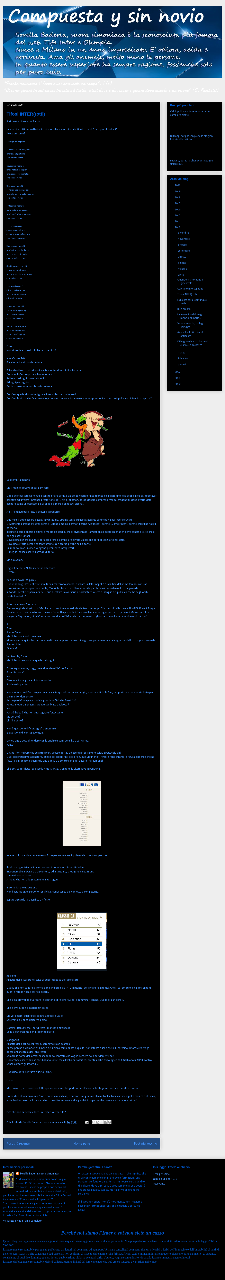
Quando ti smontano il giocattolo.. (190, 281)
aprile (181, 274)
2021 (178, 185)
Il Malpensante (161, 1174)
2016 (178, 209)
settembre (184, 250)
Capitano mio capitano (190, 288)
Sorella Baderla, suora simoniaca (39, 1173)
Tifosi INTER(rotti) (187, 294)
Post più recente (18, 1143)
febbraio (183, 358)
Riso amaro (184, 309)
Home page (82, 1143)
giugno (182, 263)
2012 (178, 372)
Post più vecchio (145, 1143)
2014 (178, 221)
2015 (178, 215)
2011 (178, 378)
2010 (178, 384)
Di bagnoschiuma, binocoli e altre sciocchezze (192, 343)
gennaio (183, 364)
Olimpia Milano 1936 (165, 1179)
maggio (183, 268)
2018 (178, 197)
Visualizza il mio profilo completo (22, 1220)
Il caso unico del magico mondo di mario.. (191, 316)
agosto (182, 256)
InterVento (159, 1183)
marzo (182, 352)
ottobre (182, 244)
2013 (178, 227)
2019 (178, 191)
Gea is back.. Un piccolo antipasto (190, 334)
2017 (178, 203)
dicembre (184, 232)
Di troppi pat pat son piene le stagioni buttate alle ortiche (191, 138)
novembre (184, 239)
